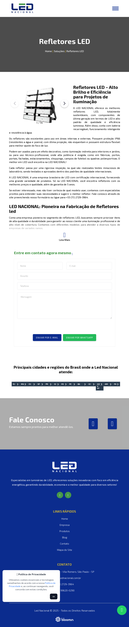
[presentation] (41, 328)
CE (89, 384)
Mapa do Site (64, 549)
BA (79, 384)
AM (106, 384)
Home (48, 51)
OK (53, 596)
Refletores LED (75, 51)
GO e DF (98, 386)
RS (62, 384)
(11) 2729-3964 (64, 584)
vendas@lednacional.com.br (64, 577)
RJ (14, 384)
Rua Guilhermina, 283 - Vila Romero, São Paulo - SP (64, 571)
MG (22, 384)
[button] (64, 104)
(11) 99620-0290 (65, 590)
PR (47, 384)
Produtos (64, 531)
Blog (64, 537)
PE (70, 384)
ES (30, 384)
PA (115, 384)
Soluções (58, 51)
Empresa (64, 524)
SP (38, 384)
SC (55, 384)
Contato (64, 543)
